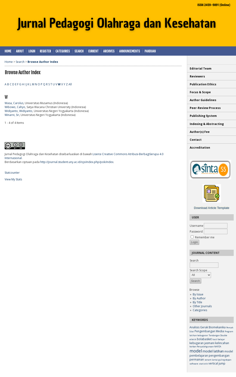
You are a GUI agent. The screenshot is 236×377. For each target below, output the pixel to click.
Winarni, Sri (12, 115)
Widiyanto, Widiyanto (18, 111)
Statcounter (12, 173)
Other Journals (202, 306)
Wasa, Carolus (14, 103)
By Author (199, 298)
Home (8, 51)
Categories (200, 310)
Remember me (204, 237)
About (20, 51)
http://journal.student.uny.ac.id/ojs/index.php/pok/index (76, 162)
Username (196, 226)
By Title (197, 302)
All (70, 84)
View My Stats (13, 179)
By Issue (198, 294)
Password (196, 231)
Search (79, 51)
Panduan (150, 51)
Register (45, 51)
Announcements (129, 51)
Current (93, 51)
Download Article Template (211, 208)
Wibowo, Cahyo (15, 107)
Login (31, 51)
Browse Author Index (43, 62)
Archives (109, 51)
